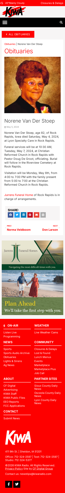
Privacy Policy (14, 468)
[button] (5, 22)
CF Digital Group (43, 468)
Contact (10, 411)
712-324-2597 (22, 456)
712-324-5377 (23, 460)
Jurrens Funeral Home (18, 195)
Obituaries (9, 44)
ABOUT (8, 379)
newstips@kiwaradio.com (35, 474)
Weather (41, 325)
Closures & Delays (52, 3)
